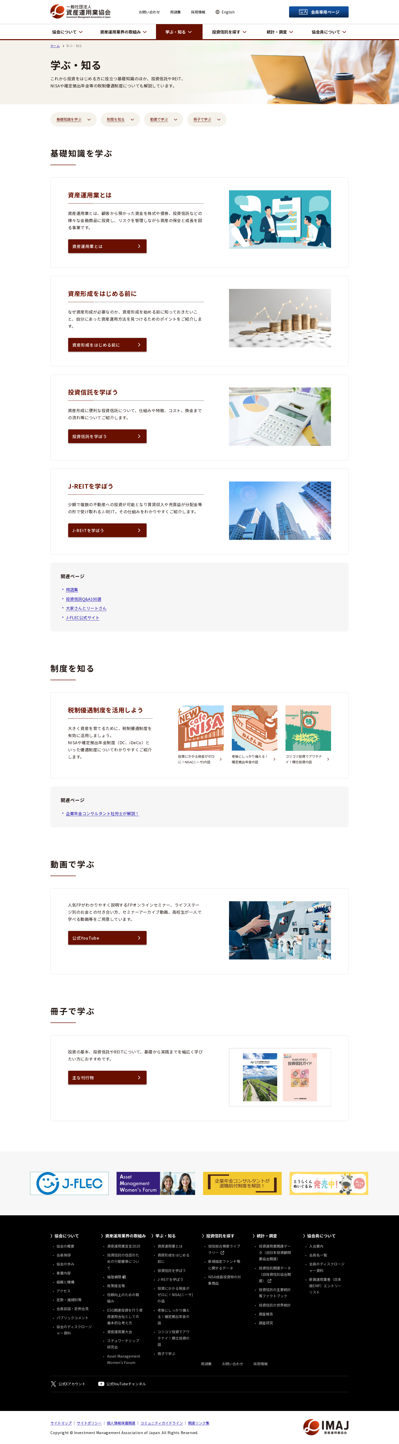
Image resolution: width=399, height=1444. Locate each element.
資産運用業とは (87, 246)
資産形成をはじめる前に (96, 345)
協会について (64, 32)
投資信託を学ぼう (89, 436)
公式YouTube (85, 938)
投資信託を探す (226, 32)
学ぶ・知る (175, 32)
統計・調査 (277, 32)
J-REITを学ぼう (88, 530)
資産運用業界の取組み (120, 32)
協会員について (326, 32)
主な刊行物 (83, 1078)
